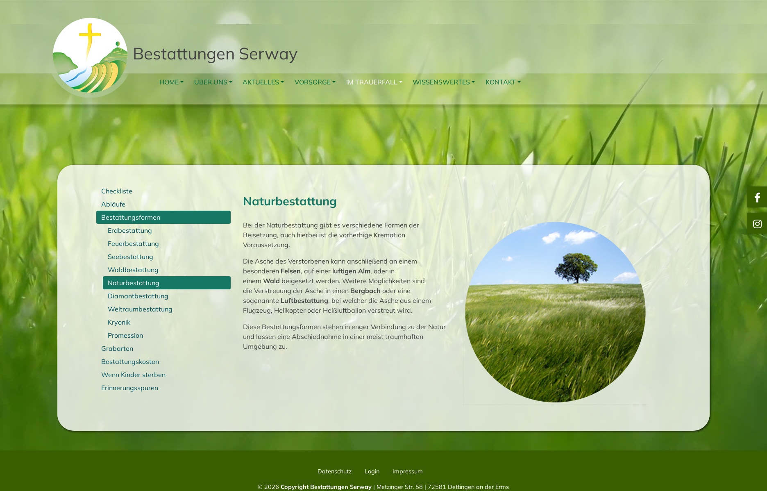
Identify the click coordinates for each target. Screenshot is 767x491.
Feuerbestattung (133, 243)
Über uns (210, 82)
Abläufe (113, 204)
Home (169, 82)
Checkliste (116, 191)
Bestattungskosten (130, 361)
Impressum (408, 471)
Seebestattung (130, 256)
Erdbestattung (130, 230)
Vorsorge (313, 82)
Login (372, 471)
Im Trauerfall (371, 82)
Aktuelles (261, 82)
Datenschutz (335, 471)
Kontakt (501, 82)
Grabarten (117, 348)
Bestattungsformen (130, 217)
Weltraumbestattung (140, 309)
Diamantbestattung (138, 296)
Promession (125, 335)
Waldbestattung (133, 270)
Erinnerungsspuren (129, 388)
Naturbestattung (133, 283)
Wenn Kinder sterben (133, 375)
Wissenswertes (441, 82)
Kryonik (119, 322)
